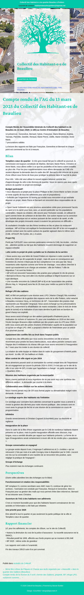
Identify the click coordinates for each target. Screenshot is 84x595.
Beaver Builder (57, 586)
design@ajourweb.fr (49, 591)
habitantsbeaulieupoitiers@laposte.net (50, 6)
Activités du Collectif (22, 563)
